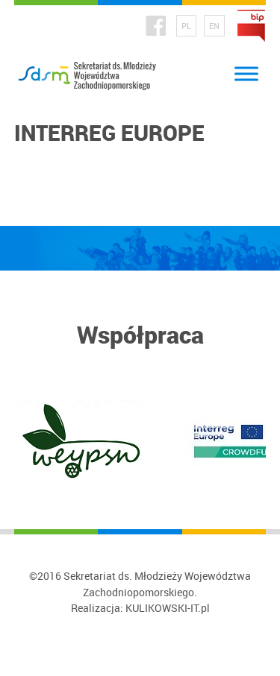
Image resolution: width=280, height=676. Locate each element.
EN (214, 25)
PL (186, 25)
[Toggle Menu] (246, 74)
